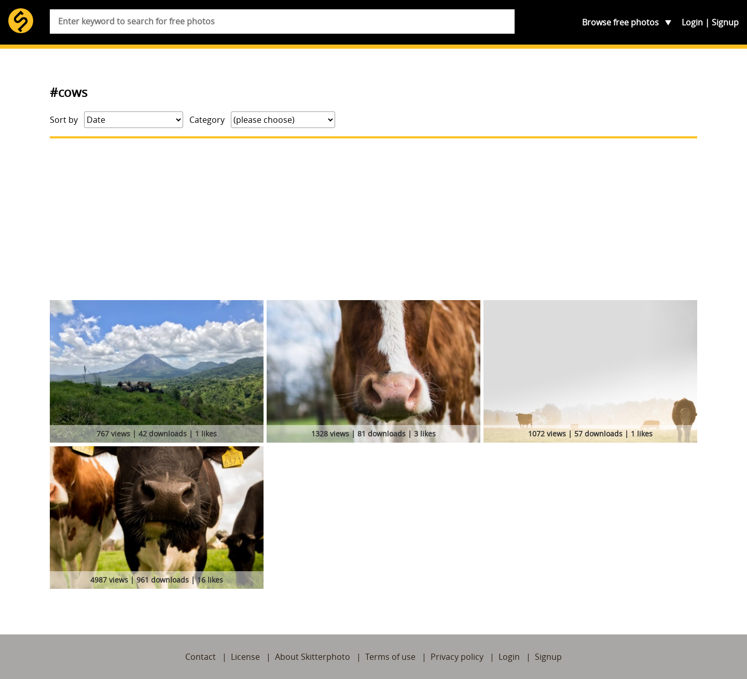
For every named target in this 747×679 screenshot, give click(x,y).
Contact (200, 656)
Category (207, 119)
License (245, 656)
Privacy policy (457, 656)
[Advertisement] (373, 219)
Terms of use (390, 656)
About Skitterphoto (312, 656)
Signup (725, 22)
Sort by (64, 119)
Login (692, 22)
